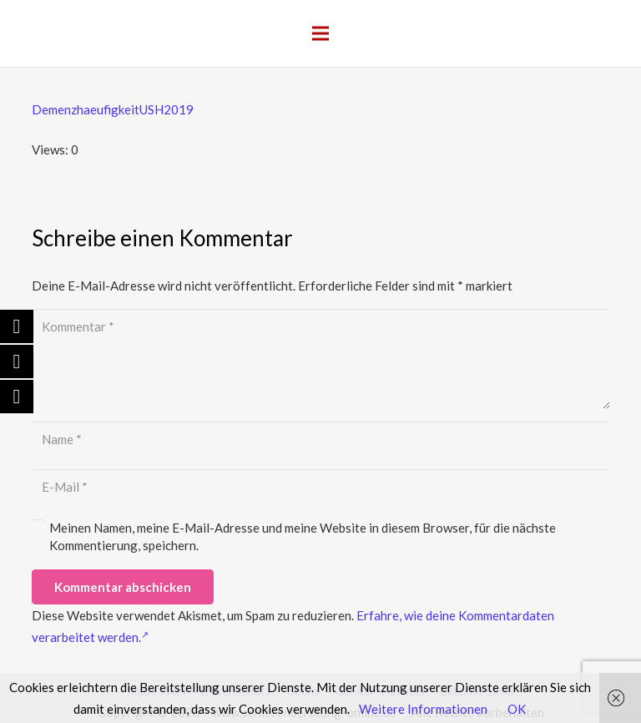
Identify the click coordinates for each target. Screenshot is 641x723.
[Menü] (320, 33)
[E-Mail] (321, 486)
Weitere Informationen (423, 708)
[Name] (321, 439)
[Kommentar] (321, 359)
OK (516, 708)
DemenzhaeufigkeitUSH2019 (113, 109)
